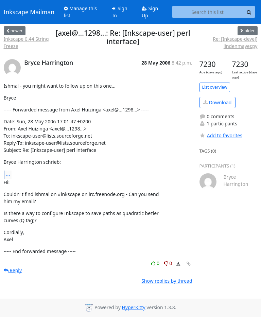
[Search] (249, 12)
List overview (214, 87)
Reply (13, 270)
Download (217, 102)
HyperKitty (133, 307)
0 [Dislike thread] (168, 263)
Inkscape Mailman (29, 12)
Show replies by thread (166, 281)
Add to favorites (220, 135)
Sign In (119, 12)
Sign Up (150, 12)
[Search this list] (207, 12)
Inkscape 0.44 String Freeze (26, 42)
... (8, 174)
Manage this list (80, 12)
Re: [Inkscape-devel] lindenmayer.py (235, 42)
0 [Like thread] (155, 263)
